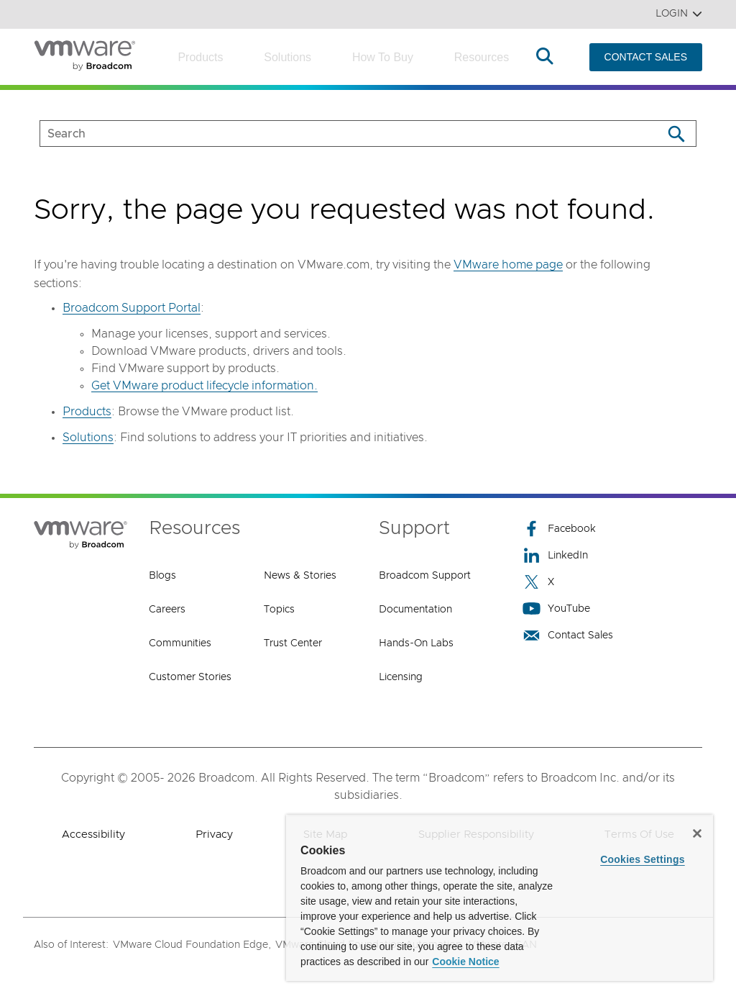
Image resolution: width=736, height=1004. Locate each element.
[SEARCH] (336, 133)
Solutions (287, 57)
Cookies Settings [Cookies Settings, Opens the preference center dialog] (642, 859)
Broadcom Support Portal (132, 308)
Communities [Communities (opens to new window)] (180, 643)
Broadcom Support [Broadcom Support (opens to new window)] (425, 576)
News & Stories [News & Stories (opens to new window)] (300, 576)
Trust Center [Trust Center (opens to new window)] (293, 643)
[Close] (697, 833)
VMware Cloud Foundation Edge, (192, 945)
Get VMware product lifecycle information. (204, 386)
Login (679, 14)
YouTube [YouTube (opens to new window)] (556, 609)
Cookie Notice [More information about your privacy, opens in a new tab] (465, 961)
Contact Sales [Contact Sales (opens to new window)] (568, 635)
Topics (279, 610)
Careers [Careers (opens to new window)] (167, 610)
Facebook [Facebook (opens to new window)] (559, 529)
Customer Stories (190, 677)
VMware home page (508, 265)
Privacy (214, 834)
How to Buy (382, 57)
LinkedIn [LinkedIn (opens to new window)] (555, 555)
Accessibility (93, 834)
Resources (481, 57)
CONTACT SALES (645, 57)
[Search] (676, 133)
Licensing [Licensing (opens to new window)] (401, 677)
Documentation (415, 610)
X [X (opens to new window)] (538, 582)
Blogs (162, 576)
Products (200, 57)
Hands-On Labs (416, 643)
